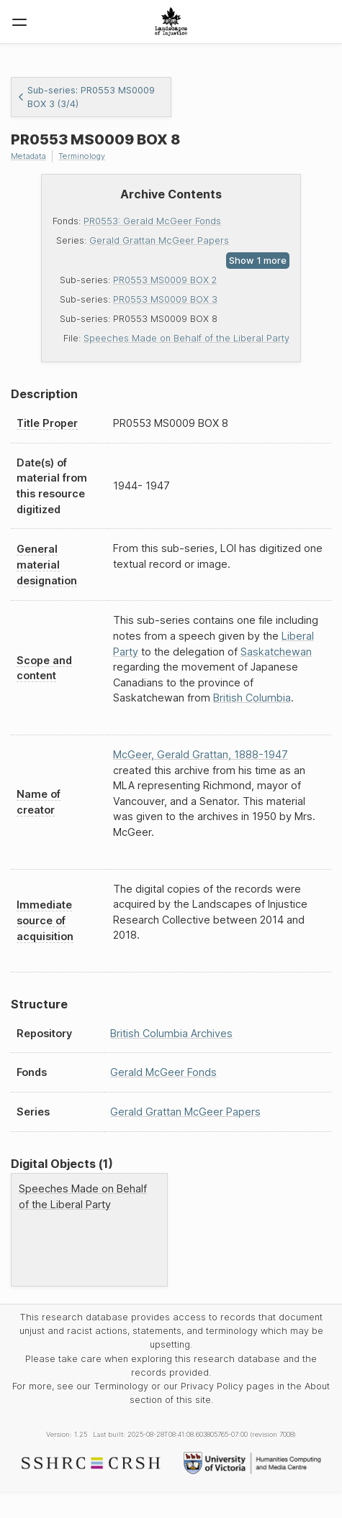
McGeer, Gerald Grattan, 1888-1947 (200, 754)
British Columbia (252, 697)
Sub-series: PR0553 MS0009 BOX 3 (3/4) (86, 97)
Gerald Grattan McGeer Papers (159, 240)
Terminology (81, 156)
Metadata (28, 156)
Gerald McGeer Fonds (163, 1072)
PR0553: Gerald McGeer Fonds (152, 221)
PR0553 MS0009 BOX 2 (165, 280)
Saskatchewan (276, 651)
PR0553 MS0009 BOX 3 (165, 299)
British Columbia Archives (171, 1033)
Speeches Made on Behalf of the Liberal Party (186, 338)
